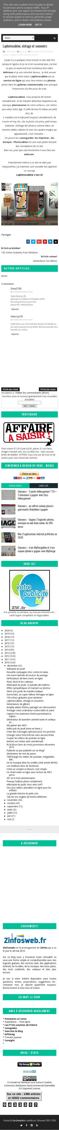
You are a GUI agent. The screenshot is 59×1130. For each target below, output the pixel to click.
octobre (11, 803)
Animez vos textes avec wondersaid (25, 741)
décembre (12, 665)
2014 (7, 649)
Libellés (43, 485)
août (9, 809)
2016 (7, 643)
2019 (7, 633)
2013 (7, 652)
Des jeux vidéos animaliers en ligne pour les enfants (29, 789)
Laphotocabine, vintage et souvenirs (25, 700)
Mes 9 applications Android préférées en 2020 (37, 536)
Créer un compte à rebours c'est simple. (27, 769)
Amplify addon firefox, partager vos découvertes (31, 707)
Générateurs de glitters (18, 704)
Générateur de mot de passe (21, 753)
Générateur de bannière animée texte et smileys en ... (31, 721)
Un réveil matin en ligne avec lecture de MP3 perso (29, 774)
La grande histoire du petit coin (22, 793)
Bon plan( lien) (37, 51)
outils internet (24, 54)
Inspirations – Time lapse (17, 1021)
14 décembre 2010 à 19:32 (23, 292)
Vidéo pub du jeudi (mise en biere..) (24, 728)
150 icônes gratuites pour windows (24, 697)
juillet (10, 812)
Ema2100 (16, 288)
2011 (7, 659)
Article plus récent (10, 389)
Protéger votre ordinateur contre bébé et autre (30, 710)
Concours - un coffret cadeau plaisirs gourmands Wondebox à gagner (35, 507)
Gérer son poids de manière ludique (25, 691)
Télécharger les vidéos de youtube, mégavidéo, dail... (31, 758)
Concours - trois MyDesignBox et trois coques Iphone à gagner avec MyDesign (36, 549)
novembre (12, 800)
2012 (7, 656)
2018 (7, 636)
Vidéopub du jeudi (16, 668)
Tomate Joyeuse (13, 1037)
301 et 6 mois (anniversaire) (21, 778)
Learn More (25, 24)
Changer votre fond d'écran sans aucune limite (30, 735)
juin (9, 816)
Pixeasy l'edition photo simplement (24, 781)
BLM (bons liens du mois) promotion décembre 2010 (31, 746)
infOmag (10, 1034)
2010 (7, 662)
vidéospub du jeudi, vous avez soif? (24, 784)
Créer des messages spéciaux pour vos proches (31, 731)
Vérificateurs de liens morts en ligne (25, 678)
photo (35, 54)
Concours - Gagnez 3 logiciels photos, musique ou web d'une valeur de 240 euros (36, 523)
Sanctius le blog (14, 1031)
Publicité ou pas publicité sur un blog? (26, 750)
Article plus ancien (48, 389)
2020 (7, 630)
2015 (7, 646)
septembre (12, 806)
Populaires (15, 485)
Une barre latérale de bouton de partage (27, 675)
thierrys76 (17, 316)
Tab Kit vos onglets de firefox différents (27, 796)
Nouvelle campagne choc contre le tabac (27, 672)
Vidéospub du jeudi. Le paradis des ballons (28, 684)
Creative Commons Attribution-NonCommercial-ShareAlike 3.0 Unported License (29, 1085)
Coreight (10, 1040)
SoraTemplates (19, 1120)
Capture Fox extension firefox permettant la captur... (29, 715)
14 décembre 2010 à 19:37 (23, 320)
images (13, 54)
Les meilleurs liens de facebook (23, 765)
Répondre (15, 309)
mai (9, 819)
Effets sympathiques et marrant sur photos (28, 688)
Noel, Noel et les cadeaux (20, 681)
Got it (38, 24)
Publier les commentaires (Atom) (32, 392)
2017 (7, 640)
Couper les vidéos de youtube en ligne (26, 738)
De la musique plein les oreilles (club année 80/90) (32, 762)
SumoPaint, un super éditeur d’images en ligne (30, 694)
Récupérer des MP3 (17, 725)
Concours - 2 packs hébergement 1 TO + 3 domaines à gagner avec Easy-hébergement (37, 495)
